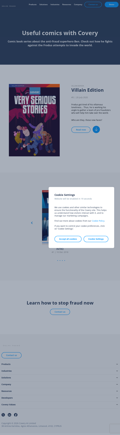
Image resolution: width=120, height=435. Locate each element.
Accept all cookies (68, 239)
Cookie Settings (96, 239)
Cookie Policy (98, 220)
